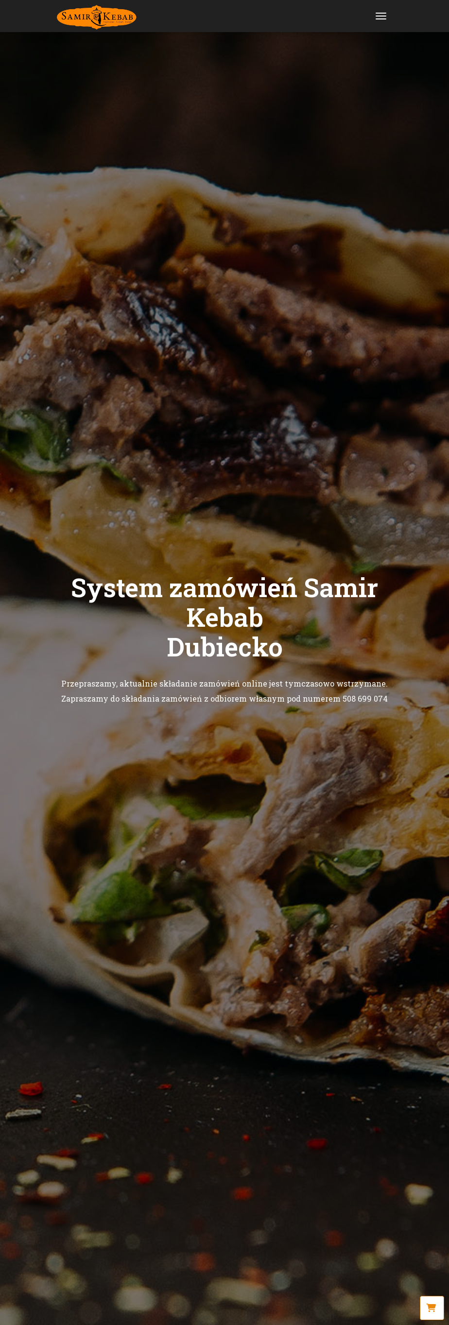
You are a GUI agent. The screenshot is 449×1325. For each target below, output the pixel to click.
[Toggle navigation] (381, 16)
